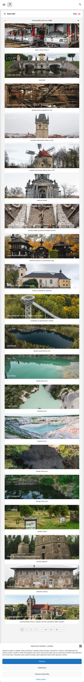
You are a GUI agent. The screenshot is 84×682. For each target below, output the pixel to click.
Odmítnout (42, 668)
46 (56, 629)
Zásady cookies (41, 679)
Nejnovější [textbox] (11, 14)
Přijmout (42, 661)
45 (51, 629)
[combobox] (26, 13)
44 (46, 629)
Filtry (77, 14)
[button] (80, 646)
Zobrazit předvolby (42, 674)
